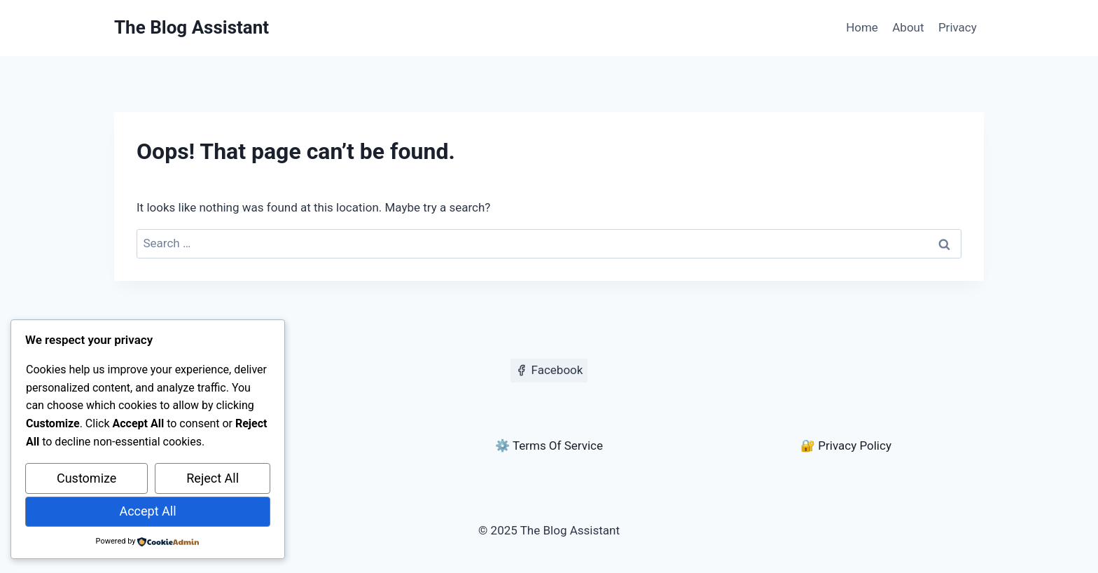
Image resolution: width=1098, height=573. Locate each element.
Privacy (957, 27)
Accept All (147, 511)
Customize (86, 478)
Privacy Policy (854, 446)
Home (862, 27)
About (908, 27)
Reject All (212, 478)
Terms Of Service (558, 446)
